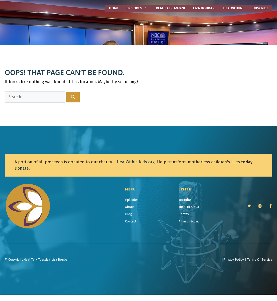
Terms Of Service (259, 260)
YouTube (185, 200)
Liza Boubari (204, 8)
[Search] (73, 97)
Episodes (131, 200)
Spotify (184, 214)
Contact (130, 221)
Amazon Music (189, 221)
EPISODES (139, 8)
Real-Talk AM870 (170, 8)
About (129, 207)
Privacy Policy (233, 260)
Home (114, 8)
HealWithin (232, 8)
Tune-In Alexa (189, 207)
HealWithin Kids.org (136, 162)
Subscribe (259, 8)
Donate (22, 168)
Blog (128, 214)
